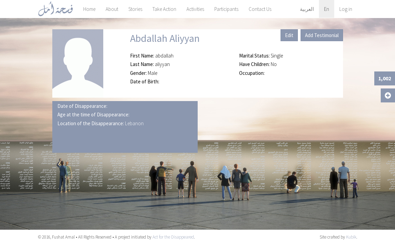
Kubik (351, 237)
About (112, 9)
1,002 (384, 78)
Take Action (164, 9)
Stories (135, 9)
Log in (345, 9)
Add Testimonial (322, 35)
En (326, 9)
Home (89, 9)
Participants (226, 9)
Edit (289, 35)
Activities (195, 9)
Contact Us (260, 9)
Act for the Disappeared (173, 237)
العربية (307, 9)
